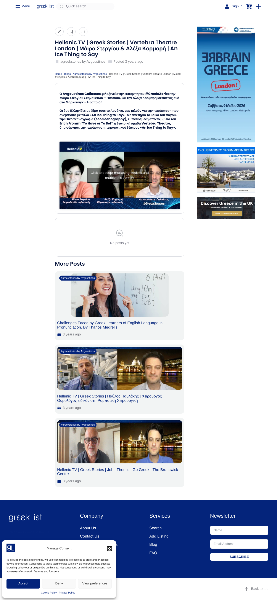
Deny (59, 583)
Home (58, 73)
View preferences (95, 583)
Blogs (67, 73)
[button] (109, 548)
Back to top (256, 589)
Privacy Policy (67, 592)
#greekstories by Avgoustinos (90, 73)
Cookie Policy (49, 592)
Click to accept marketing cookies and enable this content (120, 175)
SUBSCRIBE (239, 557)
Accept (23, 583)
